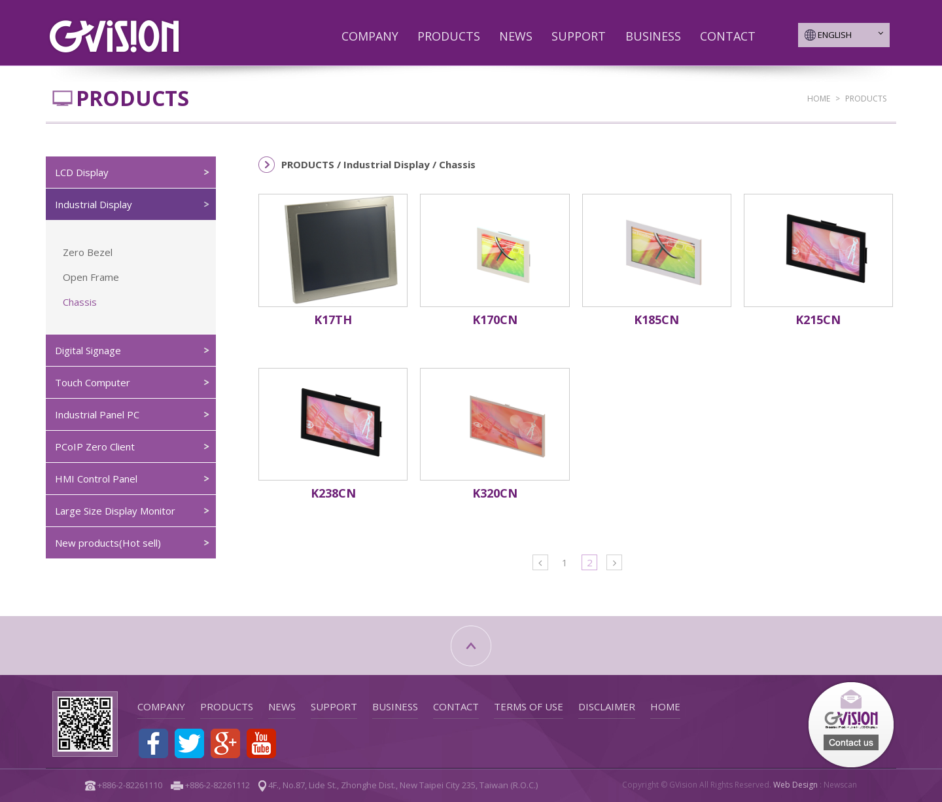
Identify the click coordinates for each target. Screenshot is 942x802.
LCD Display (82, 172)
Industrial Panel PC (97, 414)
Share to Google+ (225, 743)
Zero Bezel (88, 252)
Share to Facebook (153, 743)
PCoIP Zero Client (95, 446)
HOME (818, 98)
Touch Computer (92, 382)
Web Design (795, 784)
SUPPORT (578, 36)
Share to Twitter (189, 743)
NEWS (515, 36)
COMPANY (369, 36)
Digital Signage (88, 350)
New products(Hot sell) (108, 542)
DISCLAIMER (606, 706)
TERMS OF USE (528, 706)
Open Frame (91, 276)
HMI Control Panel (96, 478)
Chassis (80, 301)
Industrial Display (93, 204)
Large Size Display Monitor (115, 510)
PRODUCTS (448, 36)
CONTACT (728, 36)
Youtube (261, 743)
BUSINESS (653, 36)
